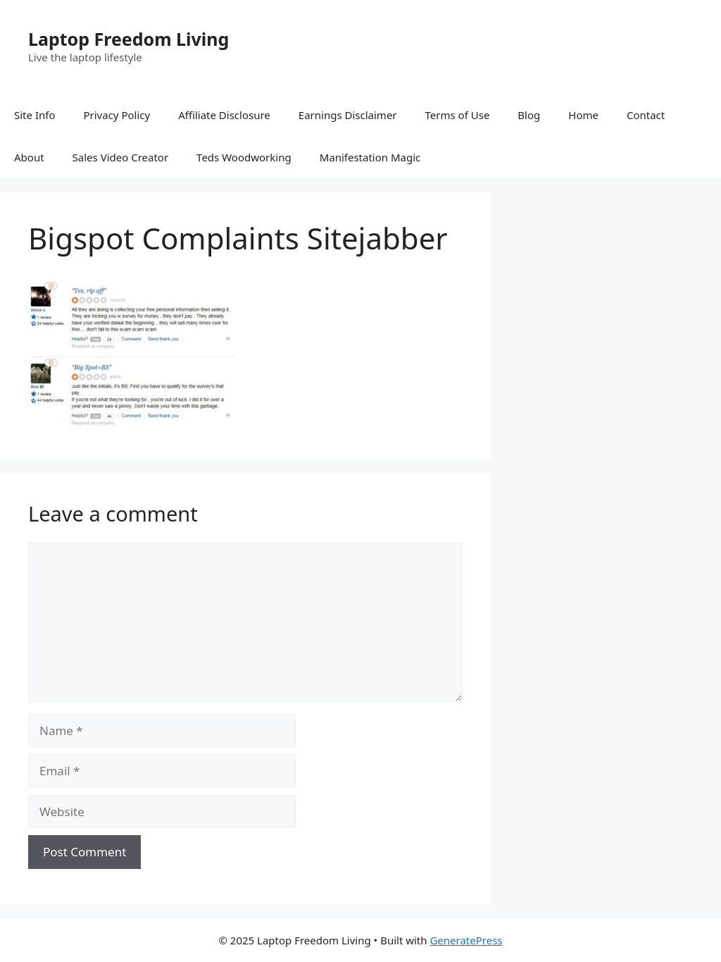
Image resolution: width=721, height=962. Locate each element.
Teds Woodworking (243, 157)
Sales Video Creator (121, 157)
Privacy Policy (116, 115)
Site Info (34, 115)
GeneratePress (466, 940)
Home (583, 115)
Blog (529, 115)
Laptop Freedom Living (128, 39)
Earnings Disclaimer (348, 115)
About (29, 157)
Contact (646, 115)
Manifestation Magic (370, 157)
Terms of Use (457, 115)
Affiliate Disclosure (224, 115)
